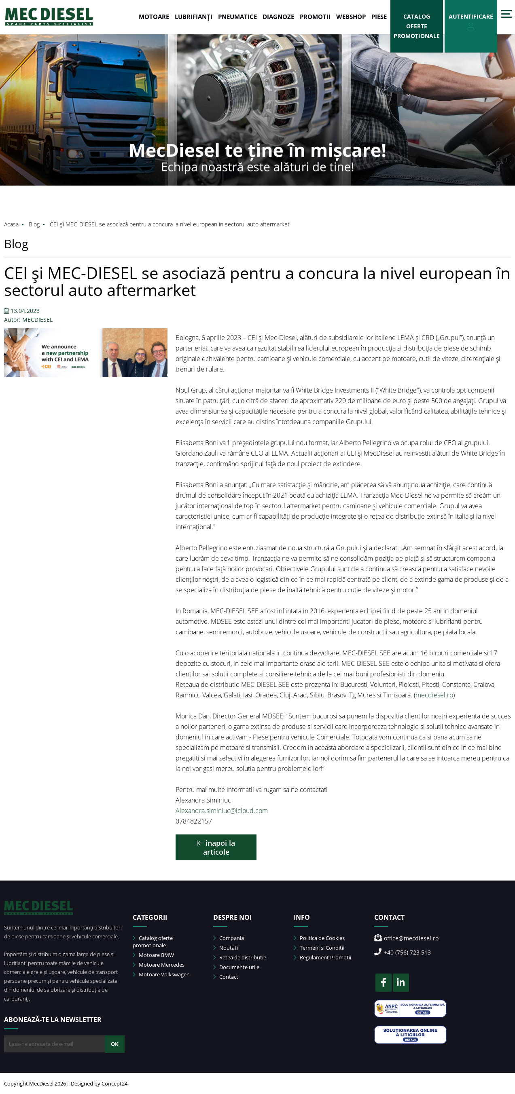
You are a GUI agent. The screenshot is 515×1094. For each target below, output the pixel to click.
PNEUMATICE (237, 17)
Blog (34, 224)
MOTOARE (154, 17)
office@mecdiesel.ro (406, 938)
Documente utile (236, 967)
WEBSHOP (351, 17)
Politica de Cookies (319, 938)
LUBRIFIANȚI (193, 17)
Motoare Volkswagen (161, 974)
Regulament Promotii (322, 957)
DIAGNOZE (278, 17)
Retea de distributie (239, 957)
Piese (379, 17)
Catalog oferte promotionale (153, 941)
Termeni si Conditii (319, 947)
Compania (228, 938)
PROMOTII (315, 17)
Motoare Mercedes (158, 964)
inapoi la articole (216, 847)
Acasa (11, 224)
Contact (225, 976)
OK (115, 1044)
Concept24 (114, 1083)
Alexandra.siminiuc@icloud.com (222, 810)
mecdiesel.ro (434, 695)
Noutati (225, 947)
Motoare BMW (153, 955)
